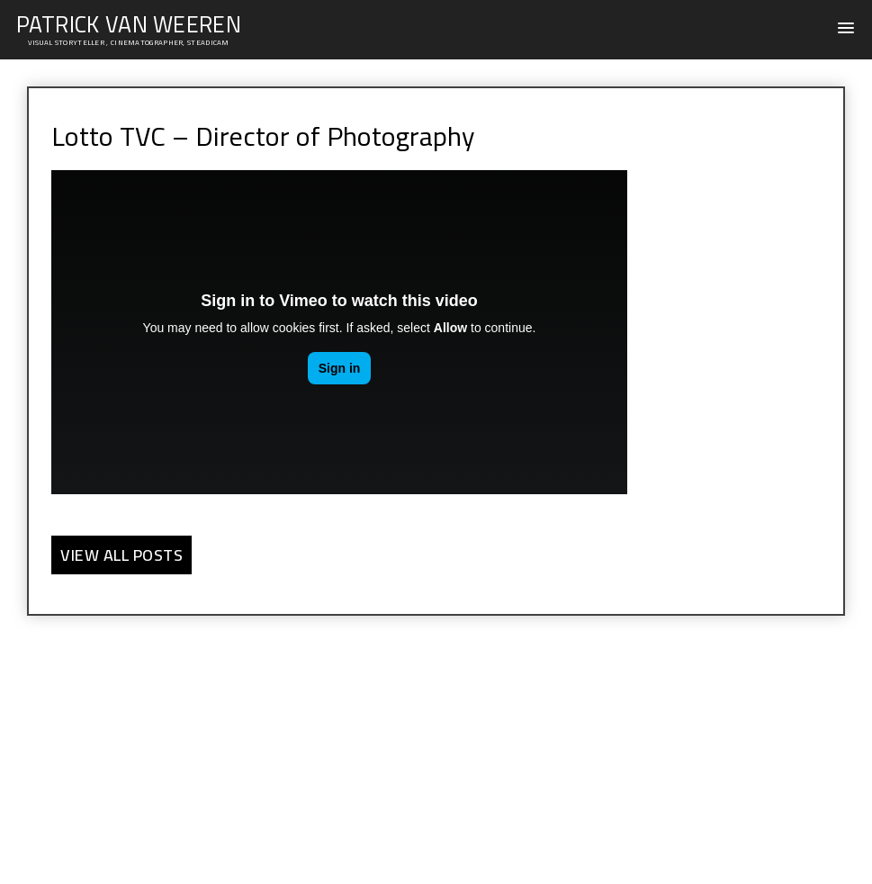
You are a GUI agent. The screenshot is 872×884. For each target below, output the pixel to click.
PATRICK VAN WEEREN (128, 24)
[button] (846, 29)
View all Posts (121, 555)
